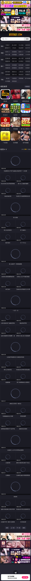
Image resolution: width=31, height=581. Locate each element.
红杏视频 (7, 81)
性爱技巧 (27, 74)
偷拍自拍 (14, 58)
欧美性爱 (27, 58)
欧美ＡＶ (21, 52)
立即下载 (25, 577)
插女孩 (7, 78)
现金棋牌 (21, 48)
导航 (2, 79)
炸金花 (14, 48)
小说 (2, 73)
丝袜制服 (14, 54)
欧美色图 (21, 65)
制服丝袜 (7, 61)
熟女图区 (21, 68)
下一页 (18, 528)
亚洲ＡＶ (7, 52)
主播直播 (21, 54)
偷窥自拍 (7, 65)
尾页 (24, 528)
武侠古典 (27, 71)
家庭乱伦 (14, 71)
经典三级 (14, 61)
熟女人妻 (7, 54)
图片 (2, 66)
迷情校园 (7, 74)
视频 (2, 53)
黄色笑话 (21, 74)
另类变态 (27, 61)
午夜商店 (14, 78)
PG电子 (8, 45)
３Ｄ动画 (27, 52)
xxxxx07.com (15, 34)
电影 (2, 59)
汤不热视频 (28, 78)
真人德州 (14, 45)
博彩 (2, 46)
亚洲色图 (14, 65)
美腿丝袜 (7, 68)
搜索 (27, 39)
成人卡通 (21, 58)
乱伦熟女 (21, 61)
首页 (7, 528)
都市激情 (7, 71)
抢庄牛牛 (27, 48)
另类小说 (14, 74)
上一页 (12, 528)
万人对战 (21, 45)
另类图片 (27, 68)
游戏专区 (27, 45)
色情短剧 (14, 81)
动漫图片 (27, 65)
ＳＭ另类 (27, 54)
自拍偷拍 (14, 52)
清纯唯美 (14, 68)
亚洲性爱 (7, 58)
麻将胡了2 (7, 48)
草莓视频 (21, 78)
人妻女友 (21, 71)
